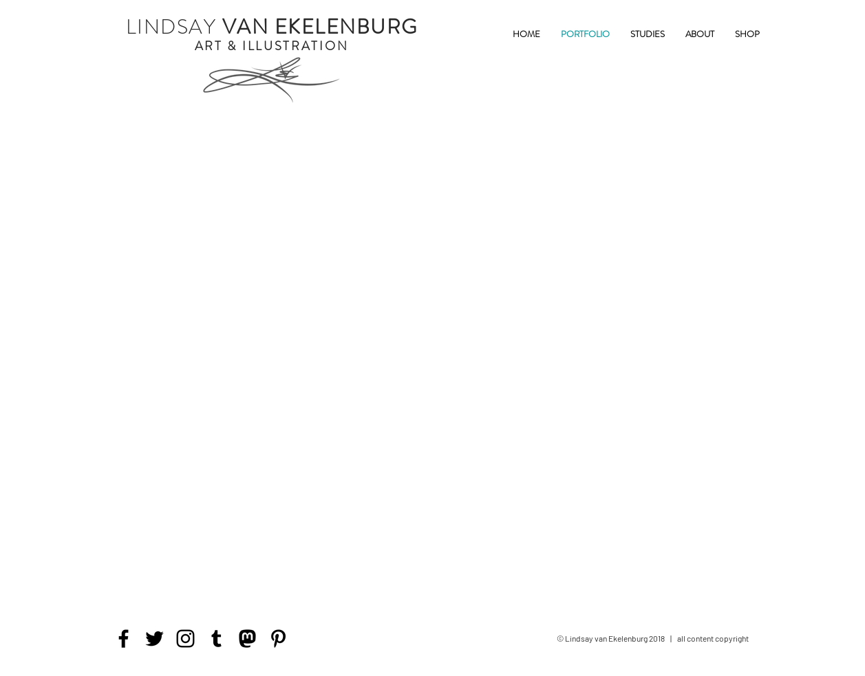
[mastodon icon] (247, 639)
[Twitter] (154, 639)
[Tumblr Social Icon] (216, 639)
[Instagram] (185, 639)
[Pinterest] (278, 639)
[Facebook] (123, 639)
